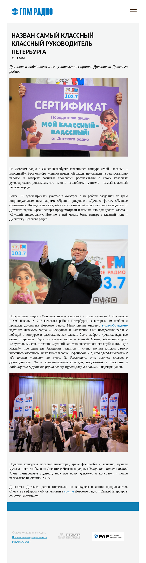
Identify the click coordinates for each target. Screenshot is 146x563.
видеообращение (115, 325)
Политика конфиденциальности (29, 537)
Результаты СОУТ (21, 541)
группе (69, 491)
